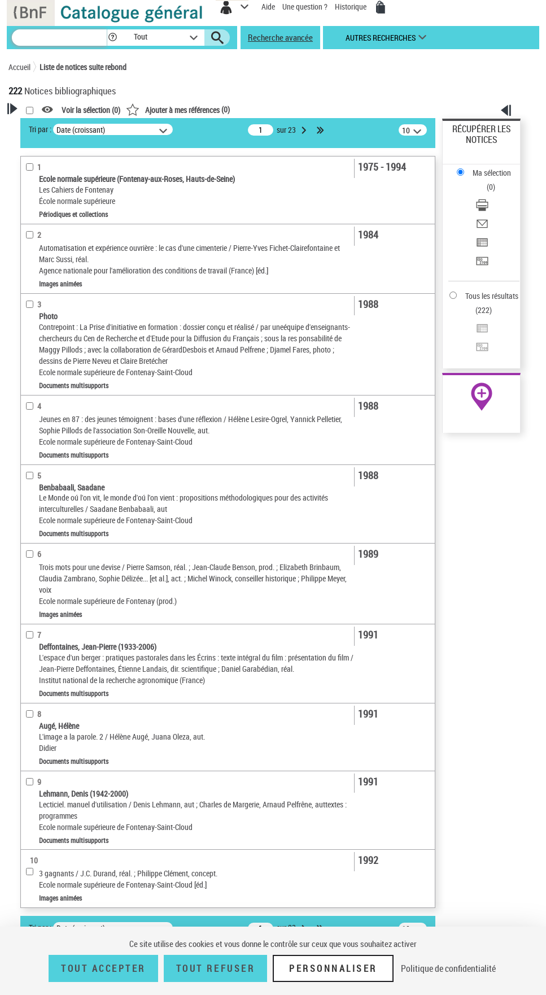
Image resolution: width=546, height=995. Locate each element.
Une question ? (304, 6)
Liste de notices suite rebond (83, 67)
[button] (112, 37)
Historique (351, 6)
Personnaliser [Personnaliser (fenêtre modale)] (333, 968)
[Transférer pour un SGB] (482, 264)
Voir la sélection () (91, 110)
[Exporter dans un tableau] (482, 246)
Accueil (19, 67)
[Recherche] (59, 37)
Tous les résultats (491, 295)
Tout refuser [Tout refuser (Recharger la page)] (215, 968)
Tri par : (40, 129)
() (178, 109)
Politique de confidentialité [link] (448, 968)
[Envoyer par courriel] (482, 227)
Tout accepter (103, 968)
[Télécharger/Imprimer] (482, 208)
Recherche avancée (280, 37)
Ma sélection (492, 172)
